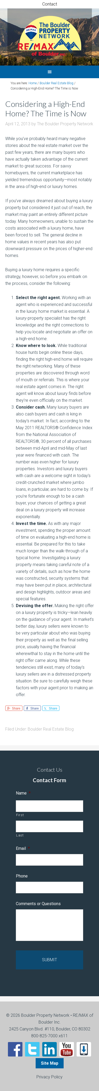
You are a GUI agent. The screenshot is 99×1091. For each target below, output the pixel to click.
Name (23, 793)
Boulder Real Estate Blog (51, 729)
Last (20, 835)
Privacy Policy (49, 1076)
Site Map (49, 1063)
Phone (22, 876)
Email (23, 848)
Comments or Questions (38, 903)
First (20, 815)
